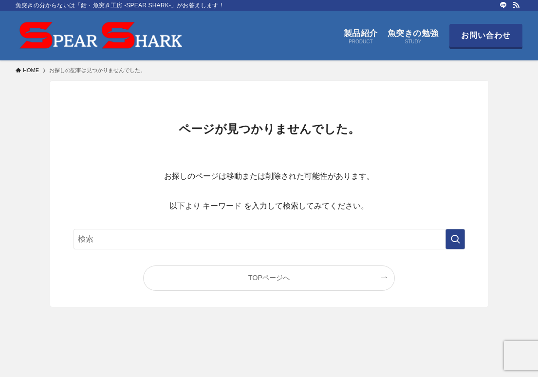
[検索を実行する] (455, 239)
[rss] (516, 5)
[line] (503, 5)
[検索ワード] (269, 239)
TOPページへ (269, 278)
